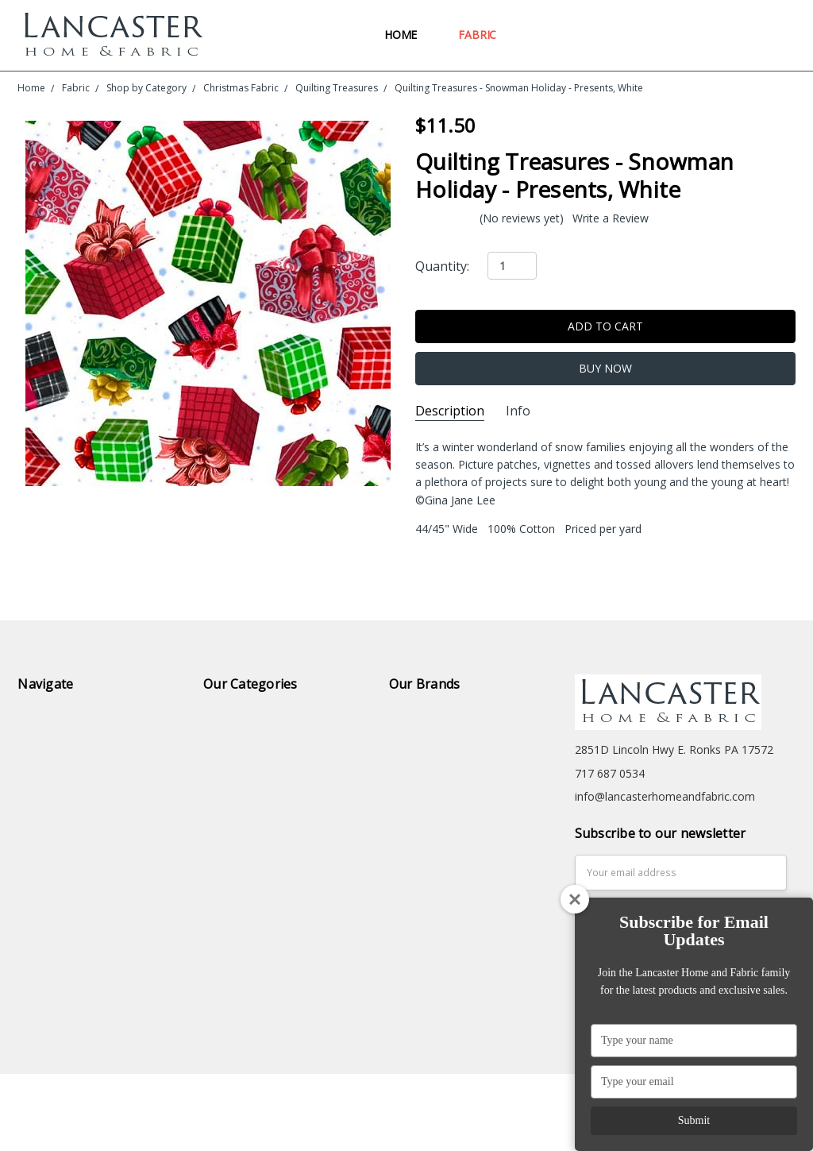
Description (449, 411)
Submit (694, 1120)
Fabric (484, 34)
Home (407, 34)
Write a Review (610, 218)
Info (518, 411)
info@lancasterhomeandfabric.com (665, 796)
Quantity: (442, 266)
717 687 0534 (610, 773)
